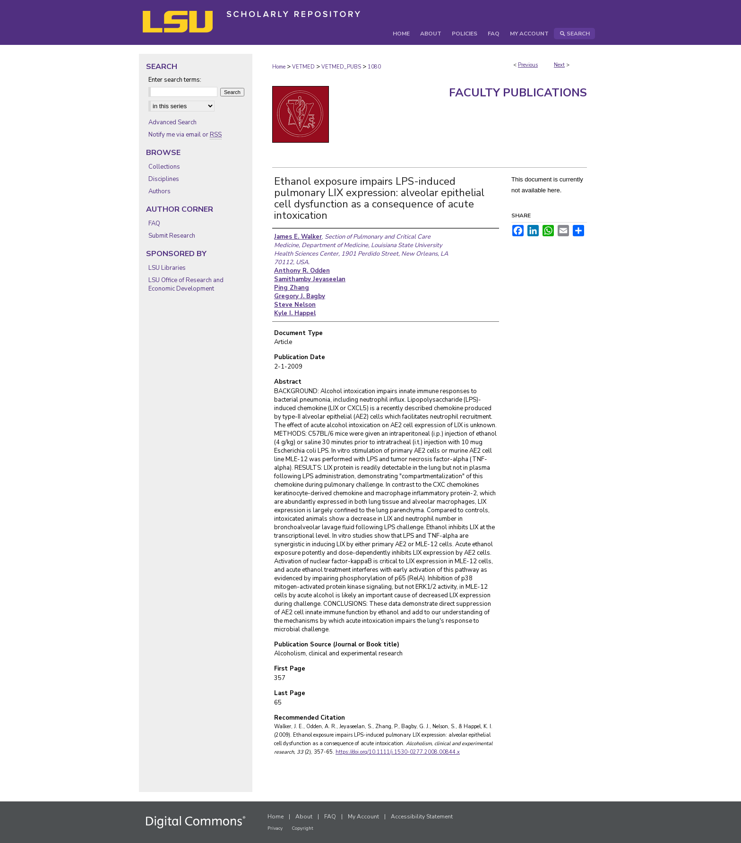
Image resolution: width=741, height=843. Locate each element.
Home (278, 66)
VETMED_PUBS (341, 66)
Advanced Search (172, 122)
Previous (528, 65)
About (303, 816)
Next (559, 65)
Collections (164, 167)
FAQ (154, 223)
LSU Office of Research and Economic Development (186, 284)
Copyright (302, 828)
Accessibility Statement (422, 816)
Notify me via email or (185, 134)
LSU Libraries (167, 268)
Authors (159, 191)
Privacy (275, 828)
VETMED (303, 66)
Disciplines (163, 179)
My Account (363, 816)
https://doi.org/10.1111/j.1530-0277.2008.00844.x (398, 752)
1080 (374, 66)
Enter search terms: (174, 80)
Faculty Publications (518, 92)
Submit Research (171, 236)
